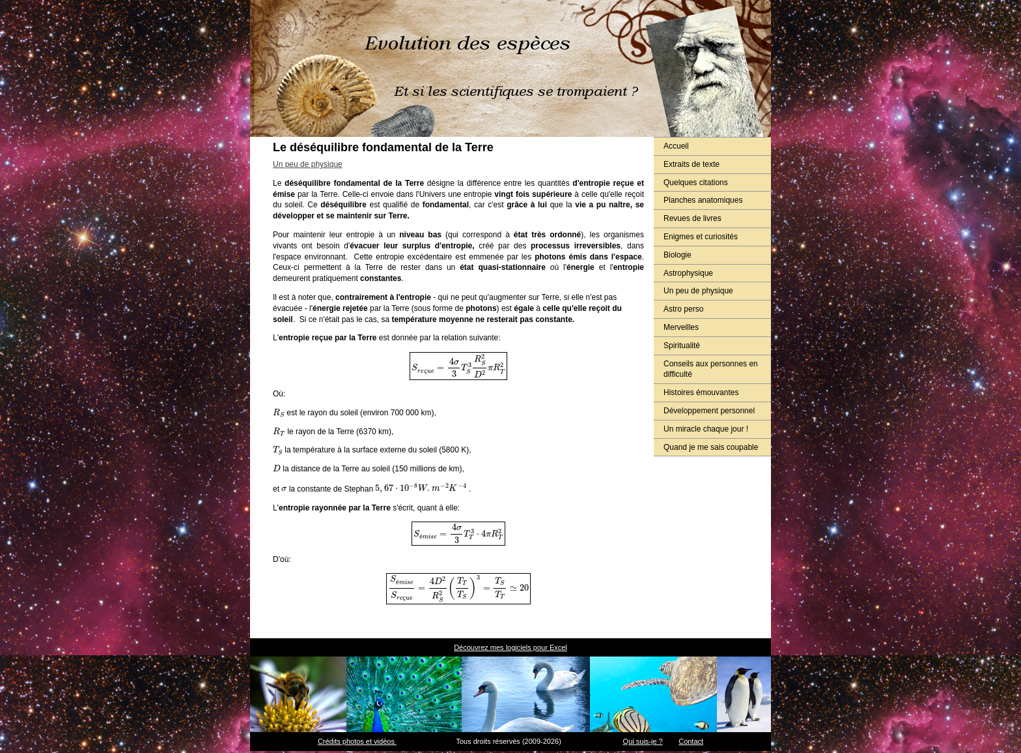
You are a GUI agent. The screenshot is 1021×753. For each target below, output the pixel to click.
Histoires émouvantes (701, 392)
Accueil (676, 146)
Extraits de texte (692, 164)
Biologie (678, 254)
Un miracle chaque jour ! (706, 429)
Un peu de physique (698, 290)
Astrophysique (688, 273)
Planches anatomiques (703, 200)
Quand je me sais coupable (711, 447)
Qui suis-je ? (643, 741)
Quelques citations (696, 182)
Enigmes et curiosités (701, 236)
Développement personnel (709, 410)
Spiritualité (682, 345)
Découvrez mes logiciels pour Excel (510, 647)
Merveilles (681, 327)
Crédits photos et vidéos (357, 741)
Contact (690, 741)
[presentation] (458, 366)
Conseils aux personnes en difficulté (711, 369)
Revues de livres (692, 218)
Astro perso (683, 309)
